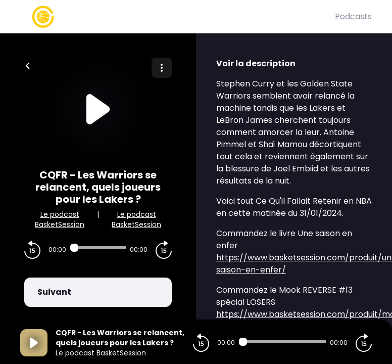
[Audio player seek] (98, 248)
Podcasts (353, 16)
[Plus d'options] (162, 68)
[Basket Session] (177, 16)
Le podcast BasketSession (59, 219)
